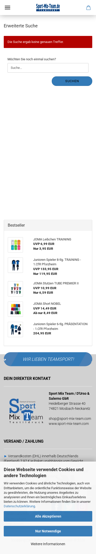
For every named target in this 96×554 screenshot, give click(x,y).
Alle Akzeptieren (48, 516)
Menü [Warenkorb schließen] (7, 7)
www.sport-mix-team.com (69, 424)
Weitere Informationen (48, 544)
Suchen (72, 81)
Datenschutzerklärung (19, 506)
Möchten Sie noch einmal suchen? (32, 59)
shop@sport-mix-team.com (70, 419)
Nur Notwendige (48, 531)
